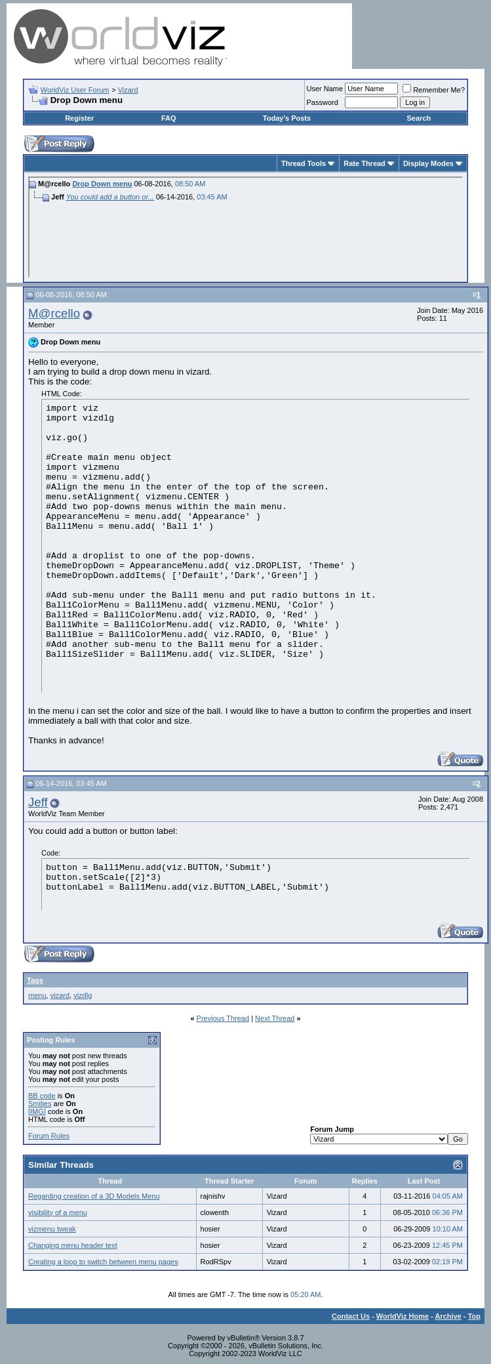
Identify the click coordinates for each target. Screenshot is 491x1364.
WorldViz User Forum (75, 90)
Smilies (39, 1103)
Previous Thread (223, 1018)
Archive (448, 1316)
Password (322, 102)
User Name (325, 89)
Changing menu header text (72, 1245)
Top (474, 1316)
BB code (42, 1096)
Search (418, 118)
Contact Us (351, 1316)
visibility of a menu (57, 1212)
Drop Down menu (102, 184)
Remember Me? (434, 90)
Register (79, 118)
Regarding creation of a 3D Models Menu (94, 1196)
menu (37, 995)
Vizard (128, 90)
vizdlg (82, 995)
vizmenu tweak (52, 1229)
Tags (35, 980)
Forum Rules (48, 1136)
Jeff (38, 802)
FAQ (168, 118)
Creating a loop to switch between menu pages (103, 1262)
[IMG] (37, 1111)
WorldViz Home (402, 1316)
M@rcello (54, 313)
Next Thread (274, 1018)
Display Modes (428, 163)
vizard (59, 995)
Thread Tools (303, 163)
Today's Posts (287, 118)
